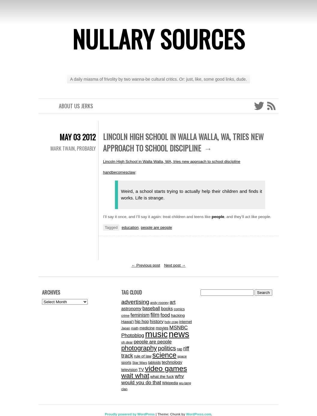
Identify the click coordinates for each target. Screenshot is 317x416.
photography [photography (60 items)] (139, 348)
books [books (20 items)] (167, 308)
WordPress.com (198, 414)
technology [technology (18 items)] (172, 362)
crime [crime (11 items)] (125, 315)
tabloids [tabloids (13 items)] (154, 363)
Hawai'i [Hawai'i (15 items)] (127, 321)
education (130, 227)
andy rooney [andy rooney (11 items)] (159, 302)
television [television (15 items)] (129, 369)
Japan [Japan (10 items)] (125, 328)
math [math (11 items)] (134, 328)
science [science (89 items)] (164, 355)
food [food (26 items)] (165, 315)
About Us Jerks (76, 106)
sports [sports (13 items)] (126, 363)
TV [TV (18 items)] (141, 369)
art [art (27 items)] (172, 302)
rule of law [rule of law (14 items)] (143, 356)
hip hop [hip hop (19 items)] (142, 321)
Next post (175, 265)
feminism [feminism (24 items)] (140, 315)
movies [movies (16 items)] (162, 328)
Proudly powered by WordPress (130, 414)
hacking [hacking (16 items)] (178, 315)
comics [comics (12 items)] (179, 309)
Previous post (145, 265)
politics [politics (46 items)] (167, 348)
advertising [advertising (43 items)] (135, 302)
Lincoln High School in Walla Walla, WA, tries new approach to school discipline (171, 161)
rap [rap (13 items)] (179, 349)
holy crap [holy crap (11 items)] (171, 322)
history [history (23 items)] (157, 321)
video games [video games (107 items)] (166, 368)
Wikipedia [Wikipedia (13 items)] (170, 383)
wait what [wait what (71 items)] (135, 375)
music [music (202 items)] (156, 334)
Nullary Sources (158, 38)
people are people (156, 227)
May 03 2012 (77, 136)
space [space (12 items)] (182, 356)
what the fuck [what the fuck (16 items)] (162, 376)
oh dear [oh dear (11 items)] (127, 342)
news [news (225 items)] (179, 334)
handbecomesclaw (119, 172)
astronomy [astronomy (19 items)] (131, 308)
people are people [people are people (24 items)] (152, 341)
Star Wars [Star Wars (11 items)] (139, 362)
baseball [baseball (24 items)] (151, 308)
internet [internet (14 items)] (185, 322)
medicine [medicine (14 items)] (147, 328)
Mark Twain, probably (73, 148)
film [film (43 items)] (154, 315)
